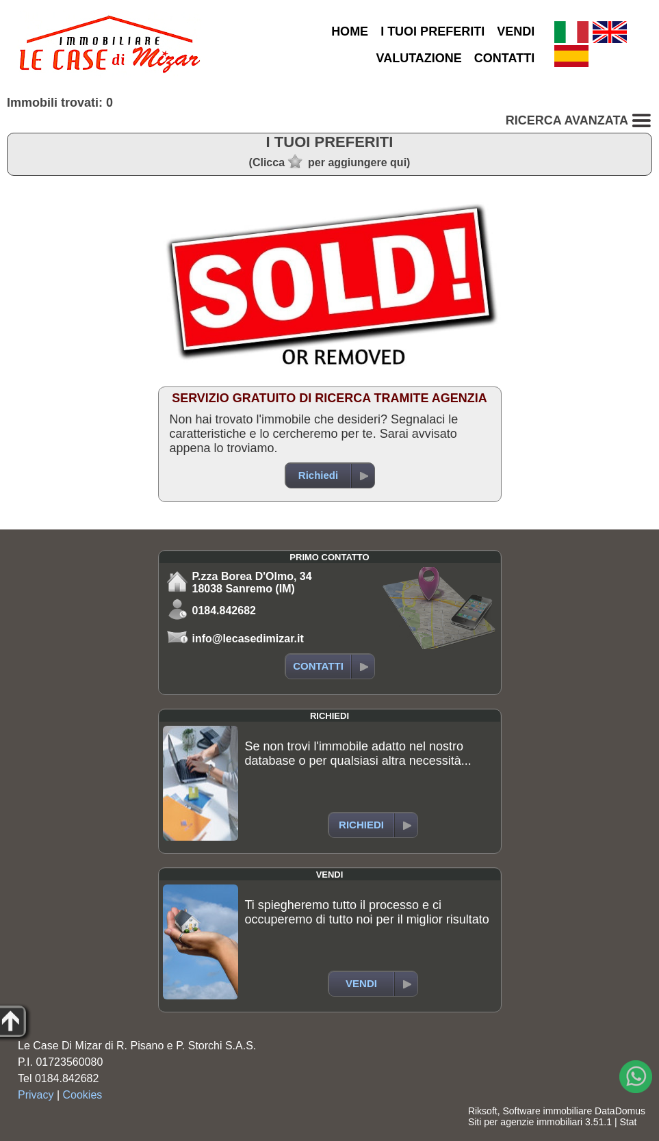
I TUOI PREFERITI (432, 31)
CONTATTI (504, 58)
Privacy (35, 1095)
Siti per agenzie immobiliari (525, 1121)
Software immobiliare (547, 1110)
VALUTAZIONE (419, 58)
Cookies (83, 1095)
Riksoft (483, 1110)
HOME (349, 31)
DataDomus (620, 1110)
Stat (627, 1121)
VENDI (515, 31)
